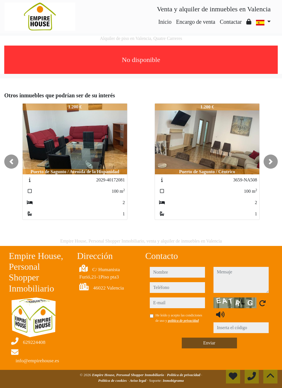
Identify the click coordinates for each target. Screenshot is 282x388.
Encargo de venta (195, 22)
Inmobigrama (173, 380)
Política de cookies (113, 380)
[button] (11, 162)
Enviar (209, 342)
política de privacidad (183, 321)
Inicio (165, 22)
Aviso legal (138, 380)
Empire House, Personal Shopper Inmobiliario (128, 375)
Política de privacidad (184, 375)
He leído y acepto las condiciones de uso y (178, 317)
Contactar (231, 22)
